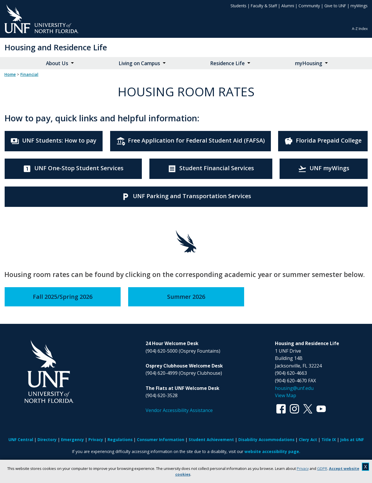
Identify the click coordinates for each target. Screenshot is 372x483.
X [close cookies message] (365, 467)
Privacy (303, 468)
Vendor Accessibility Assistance (179, 410)
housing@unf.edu (294, 388)
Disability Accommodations (266, 439)
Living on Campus (139, 63)
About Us (57, 63)
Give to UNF (335, 5)
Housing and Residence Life (55, 47)
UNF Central (20, 439)
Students (238, 5)
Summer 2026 (186, 297)
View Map (285, 395)
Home (10, 74)
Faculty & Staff (264, 5)
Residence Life (227, 63)
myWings (359, 5)
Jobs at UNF (352, 439)
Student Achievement (211, 439)
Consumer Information (160, 439)
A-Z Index (360, 28)
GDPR (322, 468)
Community (309, 5)
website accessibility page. (272, 451)
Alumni (287, 5)
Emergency (72, 439)
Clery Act (308, 439)
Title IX (328, 439)
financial (29, 74)
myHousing (308, 63)
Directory (47, 439)
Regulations (120, 439)
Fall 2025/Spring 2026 (62, 297)
